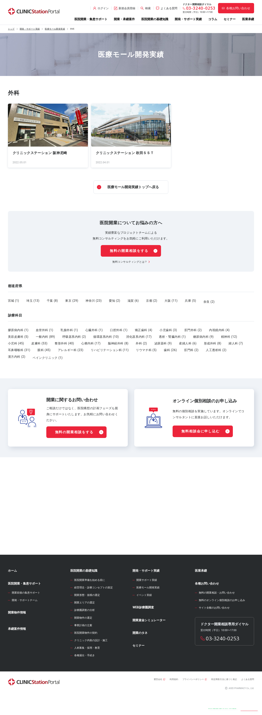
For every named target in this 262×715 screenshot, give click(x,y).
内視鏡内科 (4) (219, 328)
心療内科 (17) (91, 341)
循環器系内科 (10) (106, 334)
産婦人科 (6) (188, 341)
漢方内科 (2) (17, 354)
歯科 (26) (170, 348)
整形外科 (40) (64, 341)
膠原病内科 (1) (18, 328)
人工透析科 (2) (216, 348)
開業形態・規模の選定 (87, 614)
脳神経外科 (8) (118, 341)
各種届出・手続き (84, 674)
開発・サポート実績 (188, 19)
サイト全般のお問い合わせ (214, 627)
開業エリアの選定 (84, 622)
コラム (212, 19)
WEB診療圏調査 (143, 627)
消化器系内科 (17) (139, 334)
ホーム (12, 590)
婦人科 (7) (236, 341)
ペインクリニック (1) (48, 354)
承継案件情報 (17, 648)
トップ (11, 29)
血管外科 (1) (44, 328)
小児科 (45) (16, 341)
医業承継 (248, 19)
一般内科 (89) (45, 334)
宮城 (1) (13, 300)
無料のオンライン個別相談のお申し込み (222, 619)
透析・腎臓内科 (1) (172, 334)
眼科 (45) (44, 348)
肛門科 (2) (191, 348)
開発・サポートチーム (25, 619)
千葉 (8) (52, 300)
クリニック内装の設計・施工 (91, 659)
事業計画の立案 (83, 644)
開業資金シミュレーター (149, 639)
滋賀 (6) (133, 300)
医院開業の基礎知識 (154, 19)
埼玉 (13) (32, 300)
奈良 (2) (209, 300)
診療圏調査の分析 (84, 629)
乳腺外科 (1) (69, 328)
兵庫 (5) (190, 300)
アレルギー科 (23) (70, 348)
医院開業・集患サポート (90, 19)
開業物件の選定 (83, 637)
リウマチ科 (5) (146, 348)
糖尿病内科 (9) (203, 334)
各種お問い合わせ (207, 603)
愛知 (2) (114, 300)
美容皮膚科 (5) (18, 334)
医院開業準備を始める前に (89, 599)
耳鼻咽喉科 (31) (19, 348)
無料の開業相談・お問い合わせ (217, 612)
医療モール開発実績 (55, 29)
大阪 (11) (171, 300)
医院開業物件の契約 (85, 652)
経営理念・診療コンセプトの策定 (93, 607)
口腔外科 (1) (119, 328)
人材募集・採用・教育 (87, 667)
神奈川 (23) (94, 300)
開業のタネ (140, 652)
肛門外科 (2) (193, 328)
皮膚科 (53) (39, 341)
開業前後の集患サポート (26, 612)
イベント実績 (144, 614)
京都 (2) (151, 300)
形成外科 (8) (212, 341)
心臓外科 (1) (94, 328)
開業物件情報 (17, 632)
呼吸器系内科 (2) (74, 334)
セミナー (230, 19)
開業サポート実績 (146, 599)
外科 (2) (141, 341)
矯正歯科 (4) (143, 328)
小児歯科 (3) (168, 328)
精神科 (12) (229, 334)
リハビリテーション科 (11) (110, 348)
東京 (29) (71, 300)
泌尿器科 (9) (163, 341)
